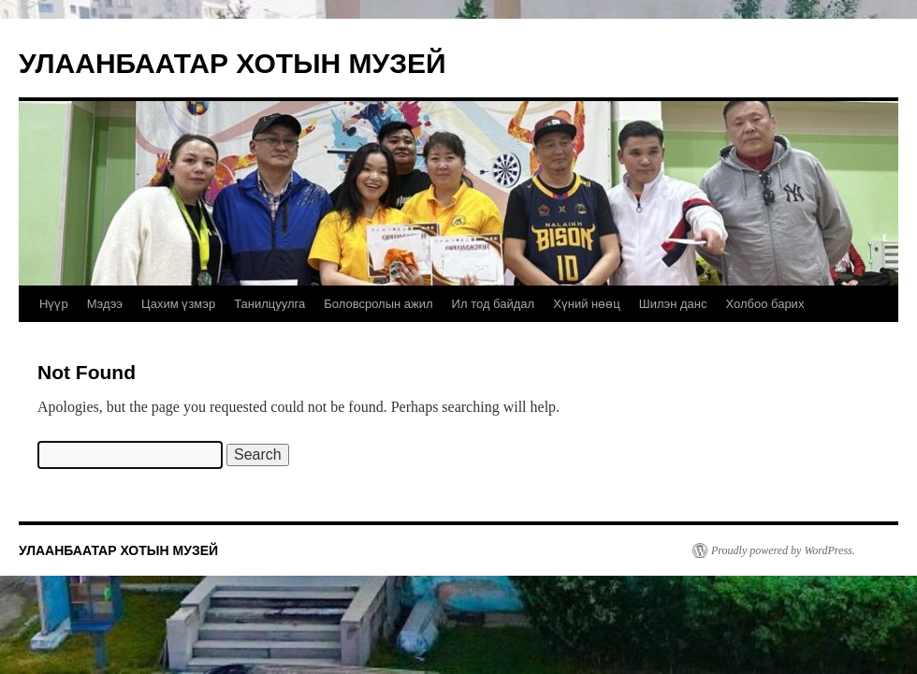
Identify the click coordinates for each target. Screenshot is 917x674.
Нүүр (53, 304)
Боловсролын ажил (378, 304)
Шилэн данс (673, 304)
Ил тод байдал (493, 304)
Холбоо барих (764, 304)
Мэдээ (105, 304)
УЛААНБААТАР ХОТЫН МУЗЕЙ (232, 63)
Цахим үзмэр (178, 304)
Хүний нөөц (586, 304)
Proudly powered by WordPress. (783, 550)
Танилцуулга (269, 304)
